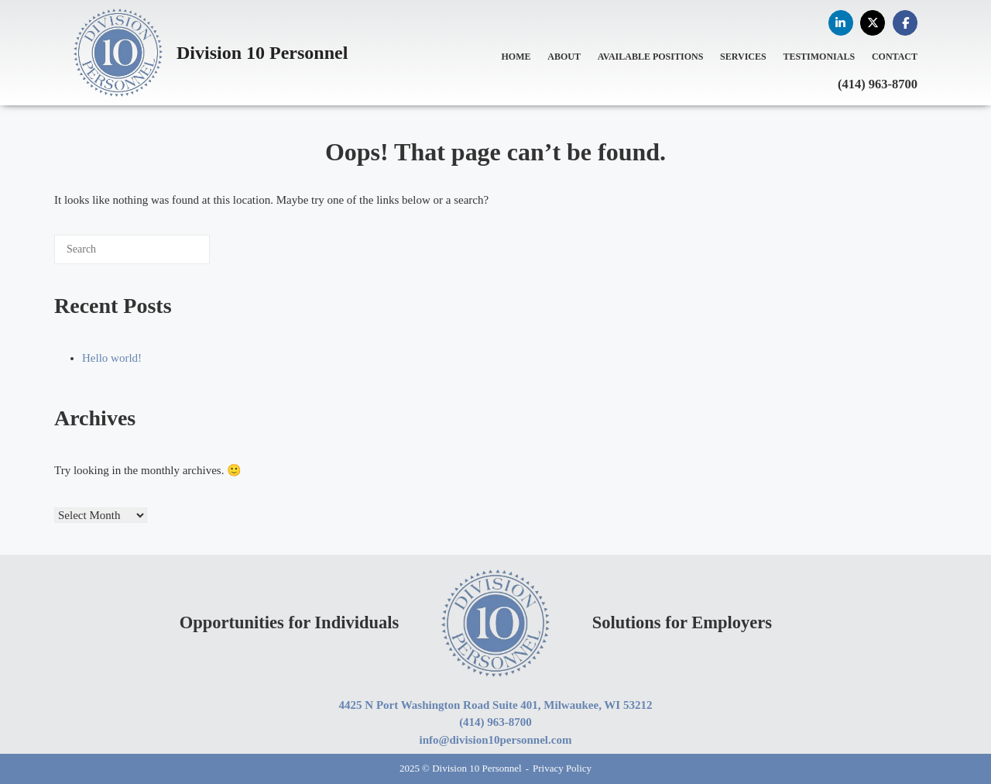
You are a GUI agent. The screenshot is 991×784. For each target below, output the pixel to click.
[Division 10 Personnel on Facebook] (905, 23)
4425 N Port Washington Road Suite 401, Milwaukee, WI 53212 (496, 705)
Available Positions (651, 56)
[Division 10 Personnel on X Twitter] (872, 23)
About (564, 56)
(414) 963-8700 (877, 84)
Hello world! (112, 358)
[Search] (175, 254)
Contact (894, 56)
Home (516, 56)
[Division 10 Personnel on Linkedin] (840, 23)
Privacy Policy (562, 768)
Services (743, 56)
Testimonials (819, 56)
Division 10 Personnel (262, 53)
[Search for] (132, 249)
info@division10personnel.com (496, 740)
